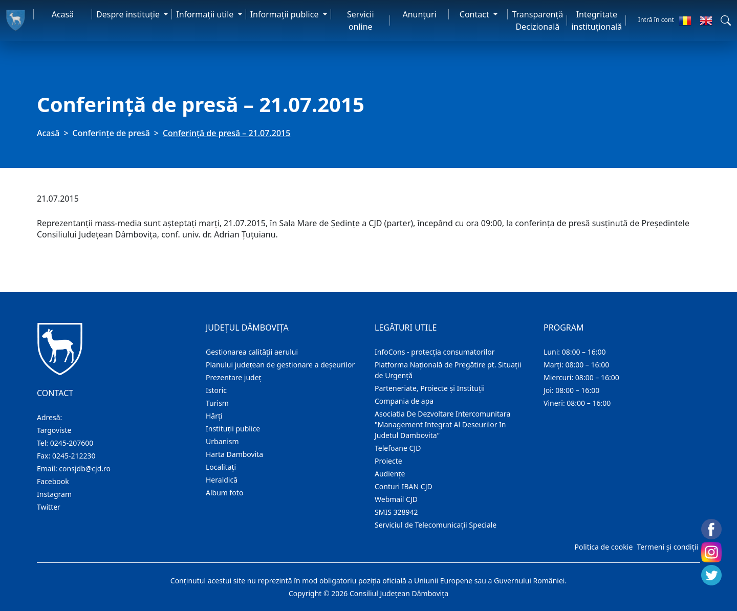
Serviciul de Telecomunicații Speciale (435, 525)
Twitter (48, 507)
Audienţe (390, 473)
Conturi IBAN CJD (403, 486)
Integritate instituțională (596, 20)
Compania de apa (404, 401)
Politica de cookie (603, 547)
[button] (726, 20)
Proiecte (388, 461)
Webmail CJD (396, 499)
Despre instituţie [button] (129, 14)
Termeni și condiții (667, 547)
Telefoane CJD (398, 448)
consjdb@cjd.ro (85, 468)
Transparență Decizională (537, 20)
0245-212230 (74, 456)
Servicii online (360, 20)
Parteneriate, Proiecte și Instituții (430, 388)
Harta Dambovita (234, 454)
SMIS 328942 (396, 512)
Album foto (224, 492)
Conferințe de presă (111, 133)
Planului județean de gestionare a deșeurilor (280, 364)
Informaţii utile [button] (205, 14)
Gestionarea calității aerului (252, 352)
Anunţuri (419, 14)
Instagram (54, 494)
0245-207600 (72, 443)
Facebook (53, 481)
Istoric (216, 390)
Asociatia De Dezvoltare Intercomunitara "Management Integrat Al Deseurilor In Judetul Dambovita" (442, 424)
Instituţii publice (233, 428)
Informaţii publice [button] (285, 14)
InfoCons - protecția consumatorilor (435, 352)
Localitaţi (221, 467)
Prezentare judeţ (234, 377)
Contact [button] (475, 14)
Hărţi (214, 416)
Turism (217, 403)
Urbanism (222, 441)
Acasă (63, 14)
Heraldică (221, 480)
